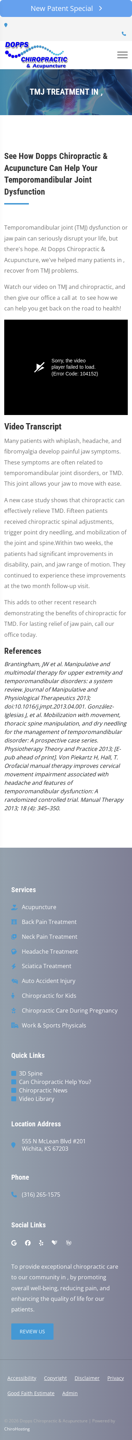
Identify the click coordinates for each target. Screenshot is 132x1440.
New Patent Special (66, 8)
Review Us (32, 1331)
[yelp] (41, 1243)
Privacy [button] (115, 1378)
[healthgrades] (54, 1243)
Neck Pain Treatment (49, 937)
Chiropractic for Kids (49, 996)
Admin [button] (70, 1393)
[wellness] (68, 1243)
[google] (14, 1243)
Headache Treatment (50, 951)
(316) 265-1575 (41, 1194)
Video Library (36, 1099)
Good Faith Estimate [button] (31, 1393)
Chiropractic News (43, 1090)
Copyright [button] (55, 1378)
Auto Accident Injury (48, 981)
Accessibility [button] (21, 1378)
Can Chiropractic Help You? (55, 1082)
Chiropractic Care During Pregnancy (70, 1010)
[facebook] (28, 1243)
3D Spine (31, 1073)
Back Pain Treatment (49, 922)
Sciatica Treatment (46, 966)
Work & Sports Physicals (54, 1025)
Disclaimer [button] (87, 1378)
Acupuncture (39, 907)
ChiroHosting (17, 1429)
